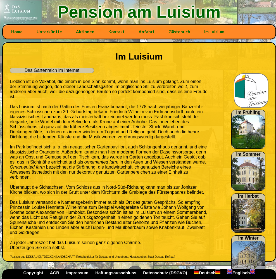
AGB (54, 272)
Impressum (77, 272)
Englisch (241, 272)
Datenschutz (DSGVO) (165, 272)
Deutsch (207, 272)
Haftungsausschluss (115, 272)
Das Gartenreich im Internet (52, 70)
